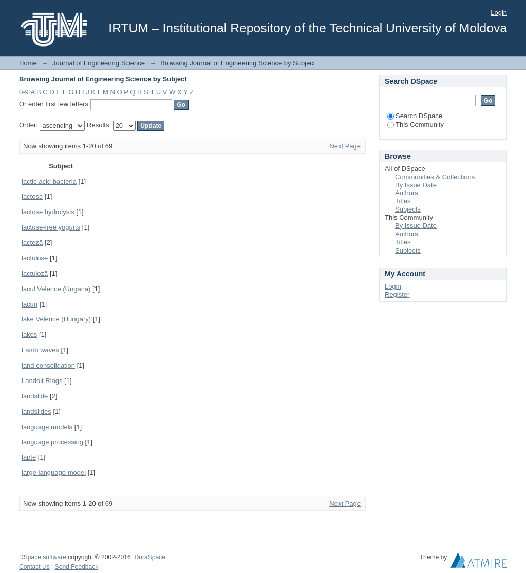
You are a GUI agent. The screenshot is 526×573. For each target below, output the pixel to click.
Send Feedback (77, 566)
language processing (52, 442)
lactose (32, 196)
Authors (406, 193)
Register (397, 294)
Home (28, 63)
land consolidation (48, 365)
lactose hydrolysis (48, 212)
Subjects (408, 209)
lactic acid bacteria (49, 181)
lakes (29, 334)
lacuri (29, 304)
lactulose (35, 258)
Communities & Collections (435, 177)
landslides (36, 411)
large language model (54, 472)
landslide (35, 396)
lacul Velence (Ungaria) (56, 289)
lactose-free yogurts (51, 227)
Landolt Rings (42, 381)
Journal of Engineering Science (98, 63)
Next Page (345, 146)
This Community (415, 124)
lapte (29, 457)
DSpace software (42, 557)
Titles (403, 201)
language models (47, 427)
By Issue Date (416, 185)
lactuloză (35, 273)
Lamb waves (40, 350)
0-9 (24, 92)
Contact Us (34, 566)
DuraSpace (149, 557)
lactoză (32, 242)
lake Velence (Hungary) (56, 319)
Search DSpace (414, 116)
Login (499, 12)
